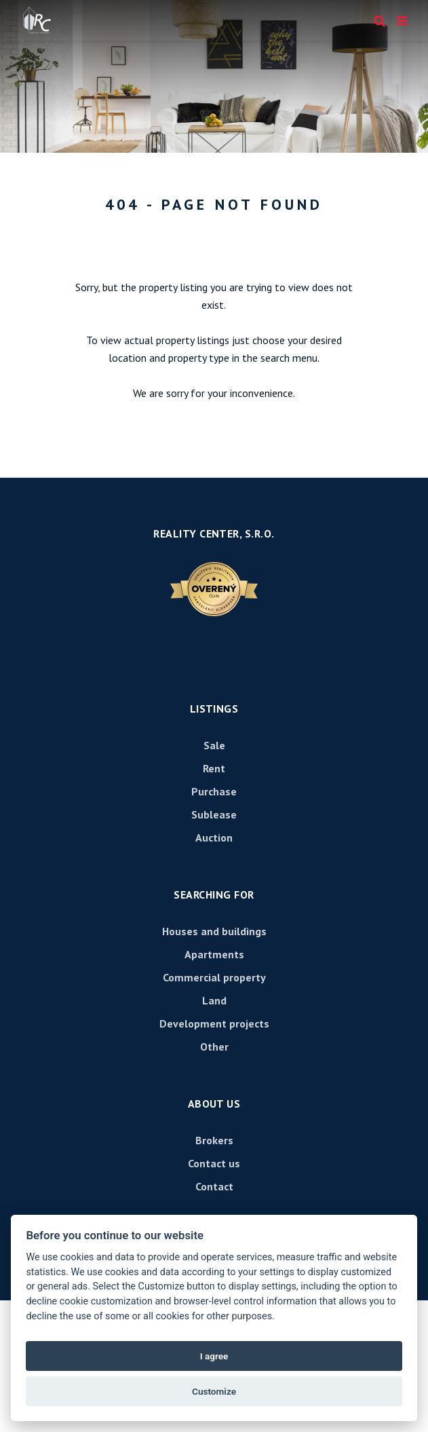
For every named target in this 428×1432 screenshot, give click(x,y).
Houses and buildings (214, 931)
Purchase (214, 791)
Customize (214, 1391)
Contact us (214, 1163)
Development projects (214, 1023)
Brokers (214, 1140)
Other (214, 1046)
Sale (214, 745)
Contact (214, 1186)
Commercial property (214, 977)
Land (214, 1000)
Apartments (214, 954)
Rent (214, 768)
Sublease (214, 814)
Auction (214, 837)
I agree (214, 1356)
